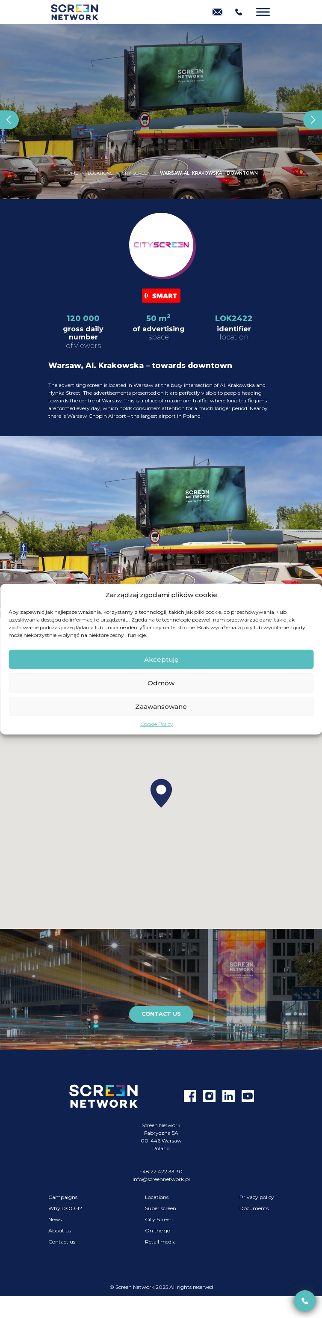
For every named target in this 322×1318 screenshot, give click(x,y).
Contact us (161, 1014)
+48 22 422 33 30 (161, 1171)
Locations (156, 1197)
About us (59, 1230)
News (55, 1219)
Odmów (161, 682)
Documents (254, 1208)
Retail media (160, 1241)
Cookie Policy (156, 724)
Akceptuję (161, 659)
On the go (157, 1230)
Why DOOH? (65, 1208)
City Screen (159, 1219)
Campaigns (62, 1197)
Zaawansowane (161, 706)
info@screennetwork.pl (161, 1179)
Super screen (160, 1208)
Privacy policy (256, 1197)
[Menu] (263, 12)
